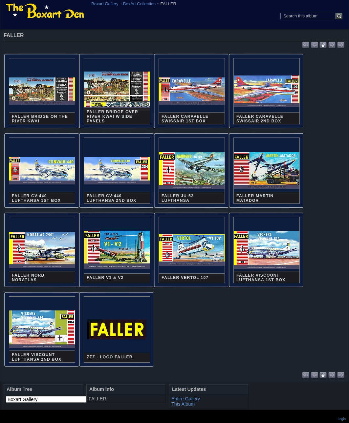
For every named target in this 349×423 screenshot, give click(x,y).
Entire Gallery (185, 398)
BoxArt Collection (139, 3)
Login (342, 419)
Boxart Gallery (104, 3)
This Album (183, 404)
